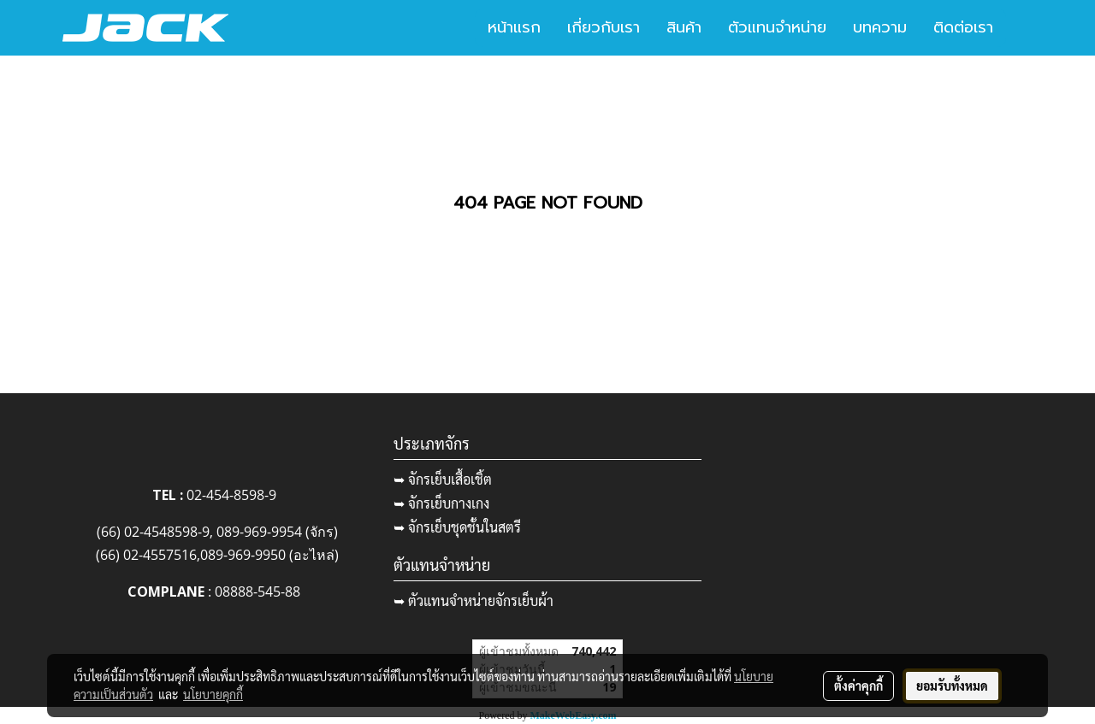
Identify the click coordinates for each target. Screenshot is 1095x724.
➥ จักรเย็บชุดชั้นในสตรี (457, 527)
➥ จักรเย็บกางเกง (441, 503)
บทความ (880, 27)
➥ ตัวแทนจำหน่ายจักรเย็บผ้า (473, 600)
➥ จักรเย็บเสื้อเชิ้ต (443, 479)
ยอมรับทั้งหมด (952, 685)
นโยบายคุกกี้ (213, 694)
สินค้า (683, 27)
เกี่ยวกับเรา (603, 27)
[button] (1021, 28)
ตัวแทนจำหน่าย (777, 27)
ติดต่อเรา (963, 27)
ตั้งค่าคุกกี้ (858, 685)
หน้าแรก (514, 27)
